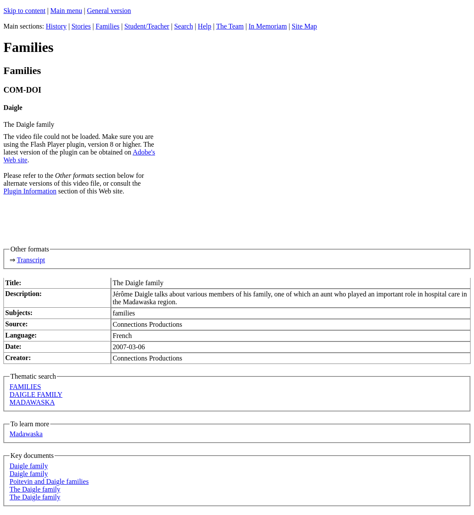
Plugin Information (29, 191)
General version (109, 10)
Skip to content (24, 10)
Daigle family (29, 466)
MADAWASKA (32, 402)
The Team (230, 26)
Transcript (31, 260)
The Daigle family (35, 489)
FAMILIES (25, 386)
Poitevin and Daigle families (49, 481)
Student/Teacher (146, 26)
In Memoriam (268, 26)
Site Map (304, 26)
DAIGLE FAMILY (36, 394)
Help (204, 26)
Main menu (66, 10)
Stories (81, 26)
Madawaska (26, 434)
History (56, 26)
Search (183, 26)
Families (108, 26)
